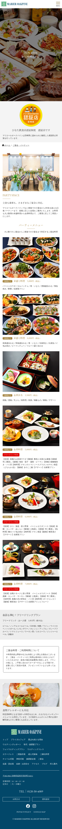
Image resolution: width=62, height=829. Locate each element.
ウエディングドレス (35, 749)
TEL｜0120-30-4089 (31, 791)
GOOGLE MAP (39, 812)
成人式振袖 (32, 754)
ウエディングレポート (12, 744)
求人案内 (53, 764)
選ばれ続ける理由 (35, 740)
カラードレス (8, 754)
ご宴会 (41, 759)
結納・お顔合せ (22, 764)
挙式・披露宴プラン (32, 744)
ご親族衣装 (20, 754)
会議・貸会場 (8, 764)
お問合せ (16, 799)
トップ (5, 740)
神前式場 (20, 759)
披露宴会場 (30, 759)
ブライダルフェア (18, 740)
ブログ (44, 764)
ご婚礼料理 (44, 754)
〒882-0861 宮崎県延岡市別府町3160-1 (18, 776)
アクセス (35, 764)
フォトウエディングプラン (14, 749)
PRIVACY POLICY (24, 812)
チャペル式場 (8, 759)
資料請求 (45, 799)
